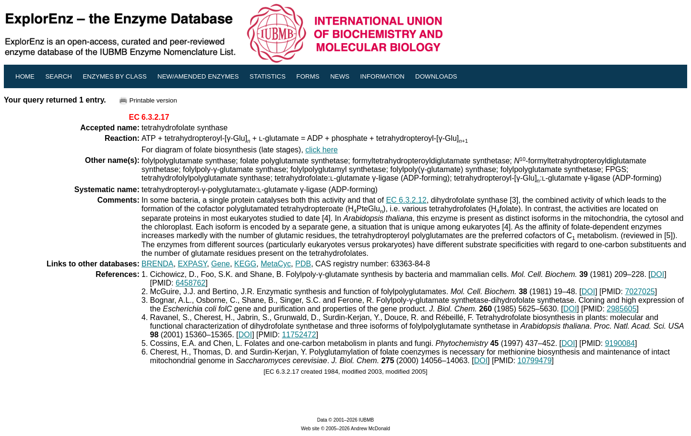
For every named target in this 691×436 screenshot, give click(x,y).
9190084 (620, 343)
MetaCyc (276, 264)
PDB (303, 264)
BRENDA (158, 264)
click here (321, 150)
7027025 (640, 291)
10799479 (534, 360)
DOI (657, 274)
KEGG (245, 264)
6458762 (190, 283)
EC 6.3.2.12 (406, 200)
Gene (220, 264)
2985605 (621, 309)
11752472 (299, 335)
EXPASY (192, 264)
